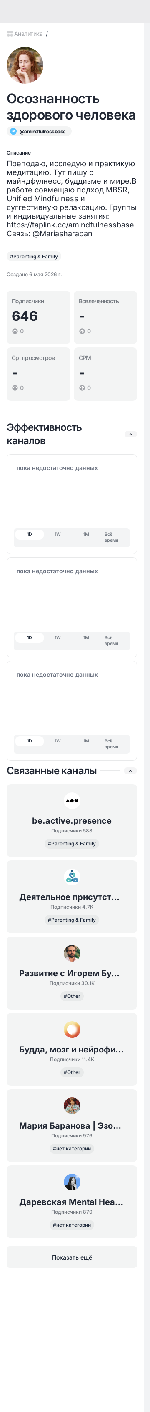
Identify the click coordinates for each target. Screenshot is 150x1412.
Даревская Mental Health (72, 1202)
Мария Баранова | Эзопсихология (72, 1126)
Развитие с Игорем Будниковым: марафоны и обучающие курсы (72, 973)
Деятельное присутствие (72, 897)
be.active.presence (72, 821)
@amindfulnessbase (42, 131)
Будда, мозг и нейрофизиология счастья (72, 1050)
